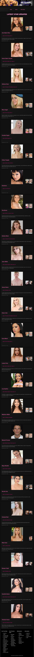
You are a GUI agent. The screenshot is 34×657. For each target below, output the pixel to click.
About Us (28, 633)
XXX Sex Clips (5, 635)
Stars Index (23, 9)
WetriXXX (5, 645)
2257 (27, 637)
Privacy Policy (28, 636)
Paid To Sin (5, 642)
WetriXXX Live (13, 643)
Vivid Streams (5, 636)
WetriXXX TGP (5, 644)
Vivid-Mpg (5, 643)
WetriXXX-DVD (5, 652)
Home (16, 9)
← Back (10, 9)
